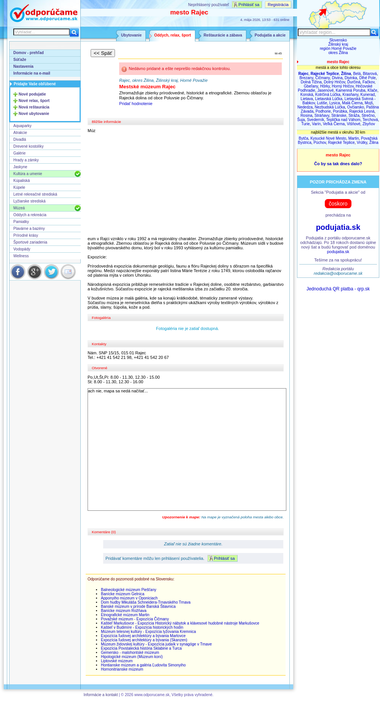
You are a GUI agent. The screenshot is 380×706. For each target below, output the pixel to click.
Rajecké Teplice (341, 142)
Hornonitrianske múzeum (122, 669)
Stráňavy (322, 115)
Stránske (338, 115)
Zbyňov (368, 124)
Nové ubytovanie (34, 114)
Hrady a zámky (26, 160)
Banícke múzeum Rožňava (124, 611)
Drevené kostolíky (28, 146)
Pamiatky (21, 222)
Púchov (319, 142)
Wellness (21, 256)
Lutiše (322, 103)
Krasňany (350, 94)
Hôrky (325, 86)
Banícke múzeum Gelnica (122, 594)
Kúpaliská (21, 180)
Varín (316, 124)
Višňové (353, 124)
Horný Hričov (343, 86)
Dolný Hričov (334, 82)
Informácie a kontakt (100, 695)
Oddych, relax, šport (172, 35)
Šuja (301, 120)
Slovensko (338, 40)
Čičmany (322, 78)
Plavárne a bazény (29, 228)
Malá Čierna (352, 103)
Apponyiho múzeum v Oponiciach (129, 598)
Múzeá (19, 208)
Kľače (372, 90)
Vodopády (21, 249)
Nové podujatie (32, 94)
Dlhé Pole (367, 78)
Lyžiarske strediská (29, 201)
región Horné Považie (338, 48)
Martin (353, 138)
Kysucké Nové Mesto (328, 138)
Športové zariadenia (30, 242)
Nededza (305, 107)
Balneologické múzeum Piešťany (128, 590)
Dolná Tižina (311, 82)
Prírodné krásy (25, 235)
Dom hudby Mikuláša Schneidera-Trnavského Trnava (145, 602)
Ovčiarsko (355, 107)
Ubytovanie (131, 35)
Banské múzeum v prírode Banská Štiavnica (138, 606)
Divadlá (19, 139)
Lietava (307, 99)
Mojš (369, 103)
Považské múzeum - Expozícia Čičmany (135, 619)
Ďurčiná (353, 82)
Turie (305, 124)
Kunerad (368, 94)
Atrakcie (20, 133)
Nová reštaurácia (34, 107)
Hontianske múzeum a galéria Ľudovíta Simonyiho (143, 665)
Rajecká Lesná (361, 111)
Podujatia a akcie (270, 35)
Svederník (315, 120)
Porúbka (340, 111)
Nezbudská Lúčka (330, 107)
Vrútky (362, 142)
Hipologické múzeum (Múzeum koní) (132, 657)
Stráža (353, 115)
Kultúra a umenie (27, 174)
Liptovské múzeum (117, 661)
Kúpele (19, 187)
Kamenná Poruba (351, 90)
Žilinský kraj (338, 44)
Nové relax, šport (34, 101)
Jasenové (325, 90)
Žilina (373, 142)
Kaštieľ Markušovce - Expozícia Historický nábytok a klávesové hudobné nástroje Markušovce (180, 623)
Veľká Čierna (334, 124)
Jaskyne (20, 167)
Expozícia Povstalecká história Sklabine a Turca (141, 648)
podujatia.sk (338, 227)
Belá (357, 74)
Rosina (306, 115)
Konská (306, 94)
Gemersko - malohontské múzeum (130, 652)
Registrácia (278, 4)
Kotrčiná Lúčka (327, 94)
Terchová (370, 120)
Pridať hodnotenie (135, 103)
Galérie (19, 153)
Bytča (303, 138)
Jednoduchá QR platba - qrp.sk (338, 289)
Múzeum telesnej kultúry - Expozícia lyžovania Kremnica (148, 632)
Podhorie (323, 111)
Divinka (351, 78)
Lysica (334, 103)
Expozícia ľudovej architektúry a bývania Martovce (143, 636)
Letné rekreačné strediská (35, 194)
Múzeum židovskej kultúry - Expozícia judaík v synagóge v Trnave (156, 644)
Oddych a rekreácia (29, 215)
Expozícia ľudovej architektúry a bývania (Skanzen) (144, 640)
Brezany (306, 78)
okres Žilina (338, 53)
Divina (337, 78)
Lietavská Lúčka (328, 99)
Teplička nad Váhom (343, 120)
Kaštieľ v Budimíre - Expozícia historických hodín (142, 627)
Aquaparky (22, 126)
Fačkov (368, 82)
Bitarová (370, 74)
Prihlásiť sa (248, 4)
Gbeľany (311, 86)
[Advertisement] (188, 184)
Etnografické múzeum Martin (125, 615)
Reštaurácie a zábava (223, 35)
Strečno (368, 115)
